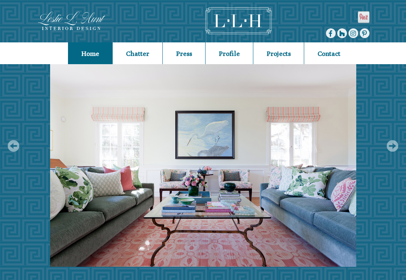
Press (184, 54)
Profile (229, 54)
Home (90, 54)
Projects (279, 54)
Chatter (137, 54)
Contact (328, 54)
